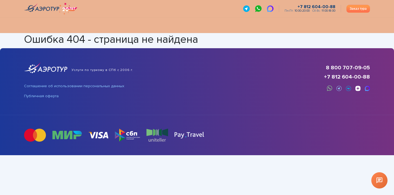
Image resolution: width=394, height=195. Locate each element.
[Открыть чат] (379, 180)
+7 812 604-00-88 (347, 77)
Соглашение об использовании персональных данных (74, 86)
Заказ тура (358, 9)
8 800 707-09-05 (348, 67)
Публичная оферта (41, 96)
